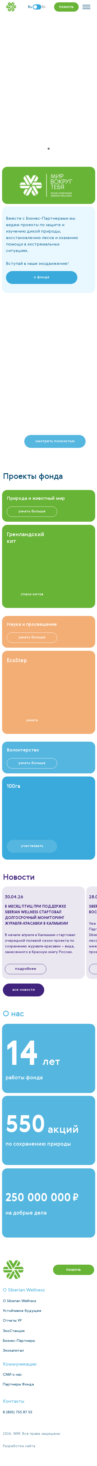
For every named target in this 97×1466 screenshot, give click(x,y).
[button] (55, 441)
